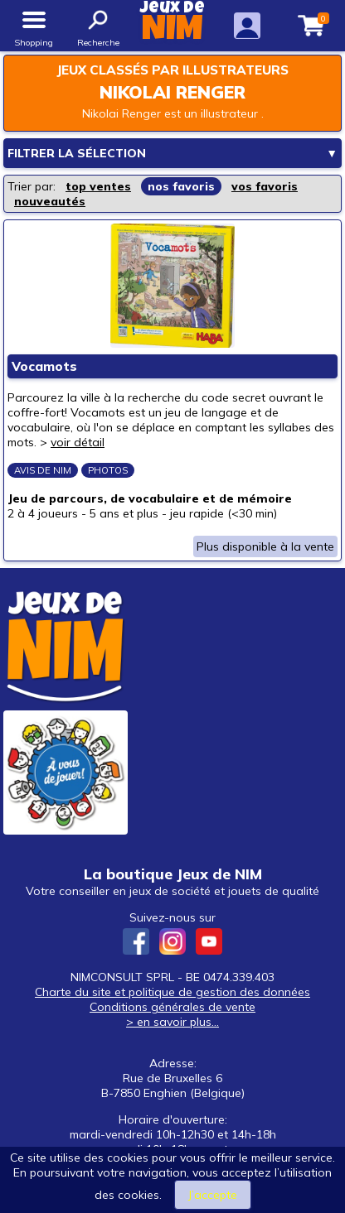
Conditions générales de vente (172, 1006)
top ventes (98, 186)
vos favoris (264, 186)
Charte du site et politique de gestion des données (172, 991)
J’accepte (212, 1194)
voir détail (77, 442)
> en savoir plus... (172, 1021)
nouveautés (49, 201)
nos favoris (181, 186)
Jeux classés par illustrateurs (172, 70)
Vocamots (44, 366)
